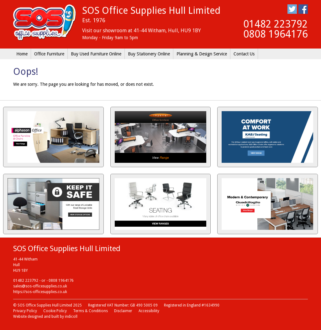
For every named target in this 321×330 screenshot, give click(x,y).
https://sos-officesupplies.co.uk (40, 292)
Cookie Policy (55, 311)
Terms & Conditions (90, 311)
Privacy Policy (25, 311)
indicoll (71, 316)
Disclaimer (123, 311)
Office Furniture (49, 53)
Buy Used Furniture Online (96, 53)
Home (22, 53)
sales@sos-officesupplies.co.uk (40, 286)
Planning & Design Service (201, 53)
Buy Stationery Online (149, 53)
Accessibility (149, 311)
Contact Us (244, 53)
